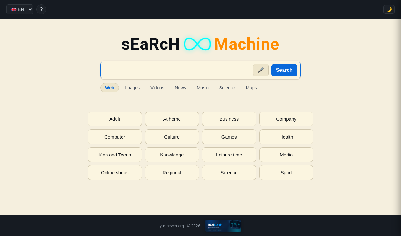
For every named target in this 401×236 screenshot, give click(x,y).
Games (229, 136)
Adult (114, 119)
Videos (157, 87)
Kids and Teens (114, 154)
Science (227, 87)
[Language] (19, 9)
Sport (286, 172)
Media (286, 154)
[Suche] (177, 70)
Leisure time (229, 154)
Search (284, 70)
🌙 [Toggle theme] (389, 9)
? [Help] (41, 9)
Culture (172, 136)
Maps (251, 87)
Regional (172, 172)
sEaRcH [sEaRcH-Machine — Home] (200, 44)
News (180, 87)
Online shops (115, 172)
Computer (114, 136)
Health (286, 136)
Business (229, 119)
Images (132, 87)
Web (109, 87)
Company (286, 119)
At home (172, 119)
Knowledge (172, 154)
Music (203, 87)
